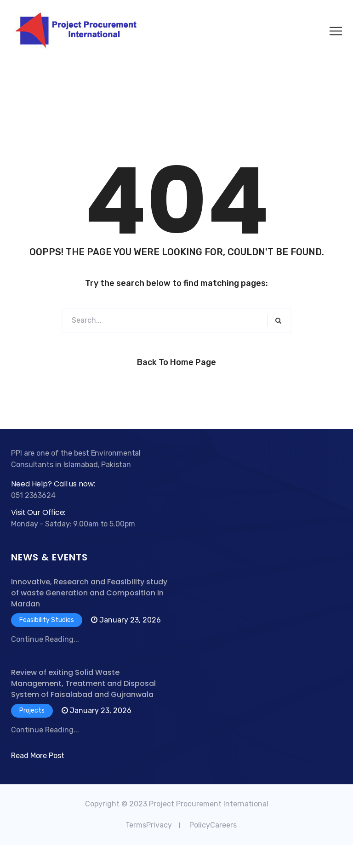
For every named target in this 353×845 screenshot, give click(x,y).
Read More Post (37, 755)
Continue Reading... (45, 639)
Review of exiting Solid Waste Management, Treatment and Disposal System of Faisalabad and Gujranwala (83, 683)
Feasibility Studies (46, 620)
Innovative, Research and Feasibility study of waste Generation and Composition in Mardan (89, 593)
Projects (32, 710)
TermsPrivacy (148, 825)
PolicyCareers (213, 825)
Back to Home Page (176, 362)
